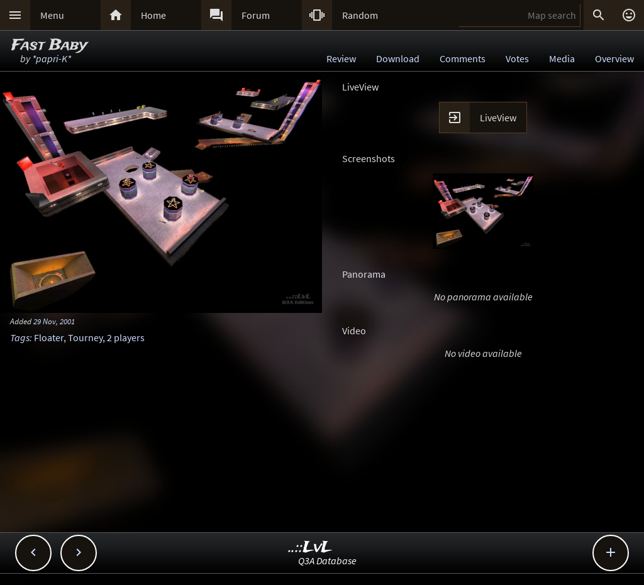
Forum (256, 15)
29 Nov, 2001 (54, 321)
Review (341, 58)
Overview (614, 58)
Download (397, 58)
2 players (126, 337)
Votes (517, 58)
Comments (463, 58)
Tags (20, 337)
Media (562, 58)
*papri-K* (51, 58)
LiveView (498, 117)
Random (360, 15)
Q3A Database (327, 560)
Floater (49, 337)
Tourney (85, 337)
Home (153, 15)
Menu (52, 15)
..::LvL (310, 548)
